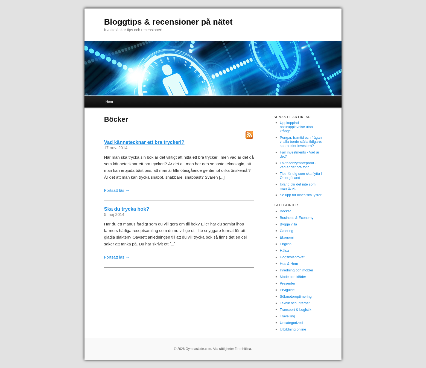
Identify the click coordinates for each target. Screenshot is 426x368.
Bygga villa (288, 224)
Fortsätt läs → (116, 190)
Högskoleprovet (292, 257)
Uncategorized (291, 323)
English (285, 244)
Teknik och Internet (295, 303)
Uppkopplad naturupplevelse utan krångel (296, 127)
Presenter (287, 283)
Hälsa (284, 250)
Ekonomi (287, 237)
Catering (286, 231)
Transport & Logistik (295, 310)
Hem (109, 102)
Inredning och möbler (296, 270)
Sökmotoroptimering (295, 296)
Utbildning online (293, 329)
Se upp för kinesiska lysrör (300, 195)
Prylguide (287, 290)
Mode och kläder (293, 277)
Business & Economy (296, 218)
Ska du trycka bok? (126, 209)
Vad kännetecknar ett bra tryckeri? (144, 142)
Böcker (285, 211)
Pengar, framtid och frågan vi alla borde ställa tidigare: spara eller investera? (301, 141)
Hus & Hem (289, 264)
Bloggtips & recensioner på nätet (168, 21)
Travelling (287, 316)
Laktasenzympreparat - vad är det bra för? (298, 165)
